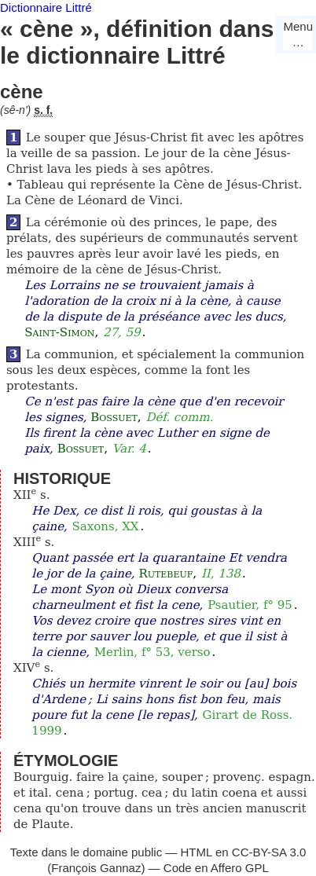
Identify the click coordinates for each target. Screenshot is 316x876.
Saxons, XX (105, 526)
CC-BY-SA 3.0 (269, 852)
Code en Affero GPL (216, 867)
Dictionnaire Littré (46, 7)
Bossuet (114, 417)
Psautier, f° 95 (250, 605)
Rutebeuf (165, 573)
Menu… (298, 34)
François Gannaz (96, 867)
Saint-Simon (59, 332)
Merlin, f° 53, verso (152, 652)
